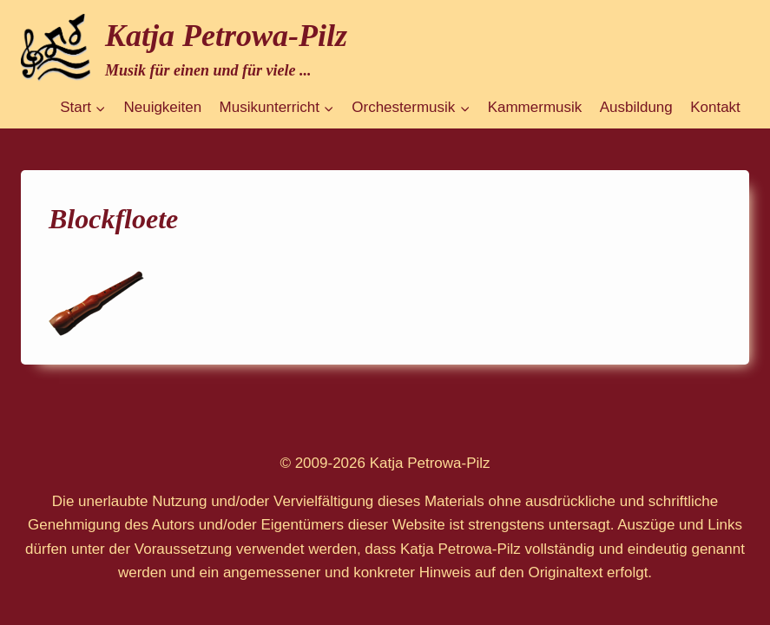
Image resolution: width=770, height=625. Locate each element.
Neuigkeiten (162, 107)
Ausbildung (636, 107)
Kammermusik (535, 107)
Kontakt (715, 107)
